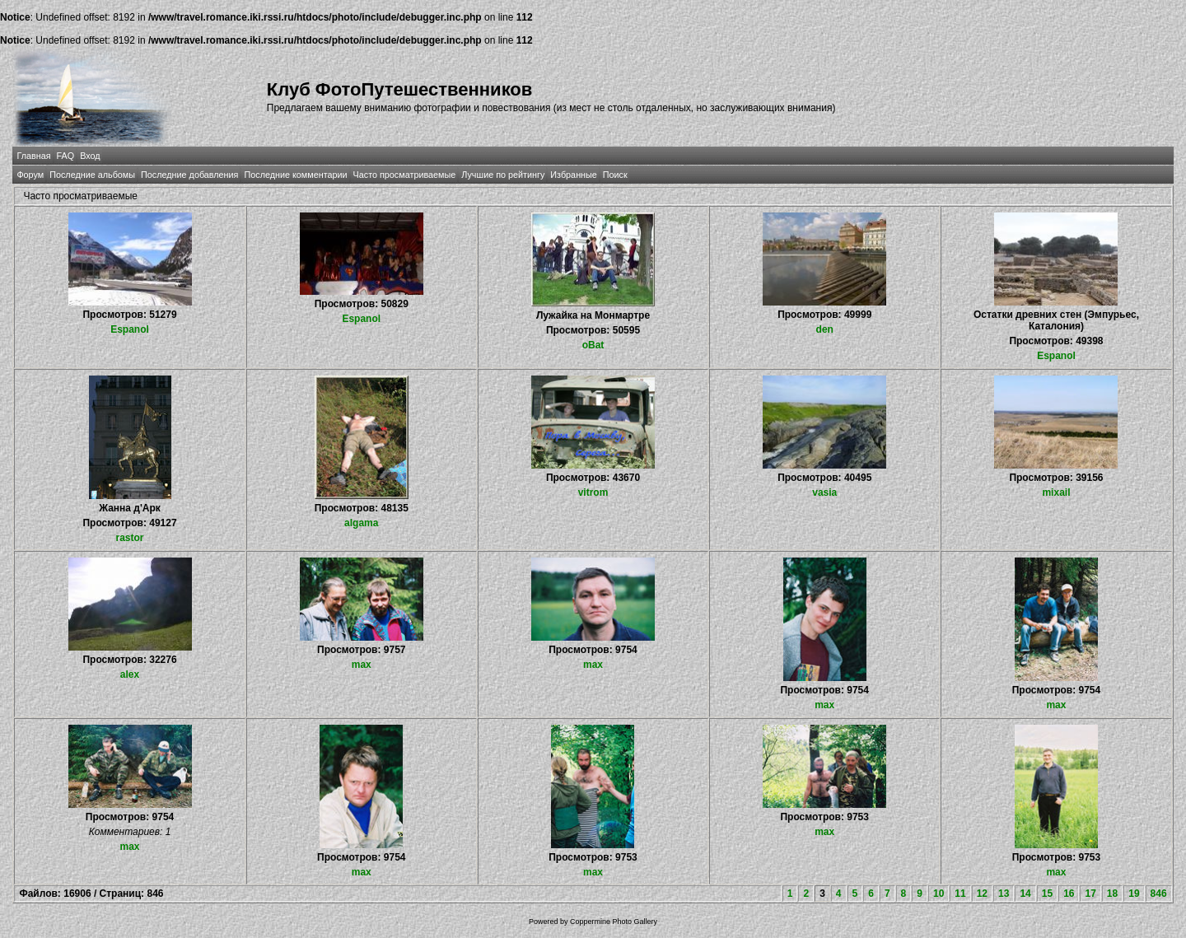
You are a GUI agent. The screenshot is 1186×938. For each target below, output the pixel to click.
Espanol (129, 329)
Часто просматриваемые (404, 175)
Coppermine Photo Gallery (613, 921)
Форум (30, 175)
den (824, 329)
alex (129, 674)
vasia (824, 492)
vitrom (593, 492)
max (361, 664)
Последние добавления (189, 175)
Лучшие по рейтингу (502, 175)
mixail (1056, 492)
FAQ (66, 156)
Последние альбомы (92, 175)
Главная (33, 156)
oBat (593, 345)
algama (361, 523)
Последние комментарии (295, 175)
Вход (90, 156)
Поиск (615, 175)
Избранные (573, 175)
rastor (130, 538)
